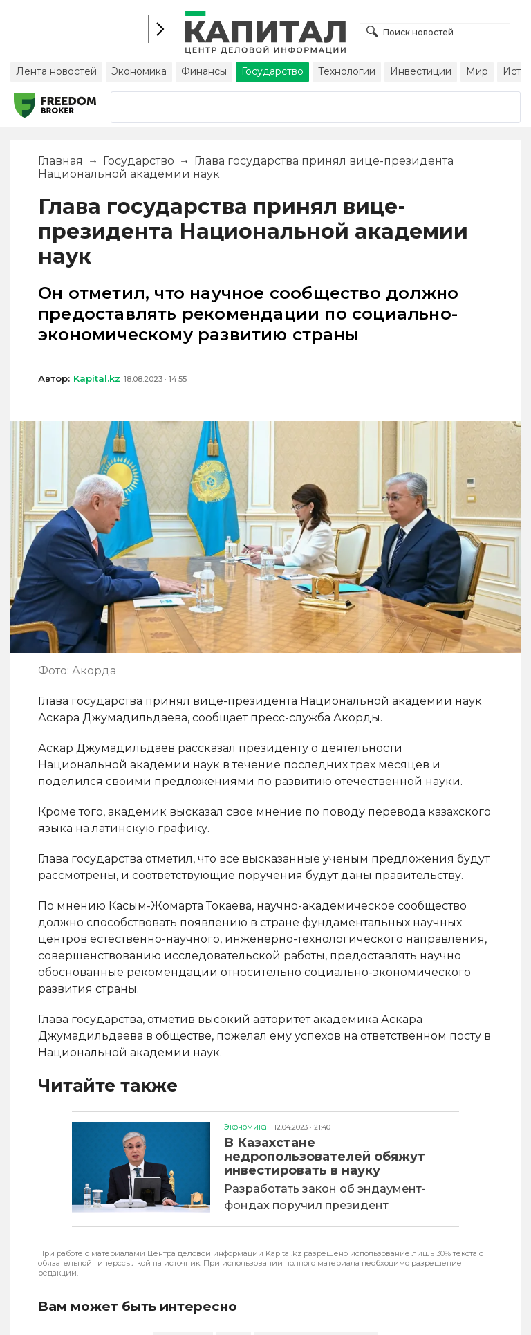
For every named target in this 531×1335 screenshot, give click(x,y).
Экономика (139, 71)
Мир (477, 71)
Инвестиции (420, 71)
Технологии (346, 71)
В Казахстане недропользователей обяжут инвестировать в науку (324, 1156)
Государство (272, 71)
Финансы (204, 71)
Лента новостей (56, 71)
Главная (60, 160)
